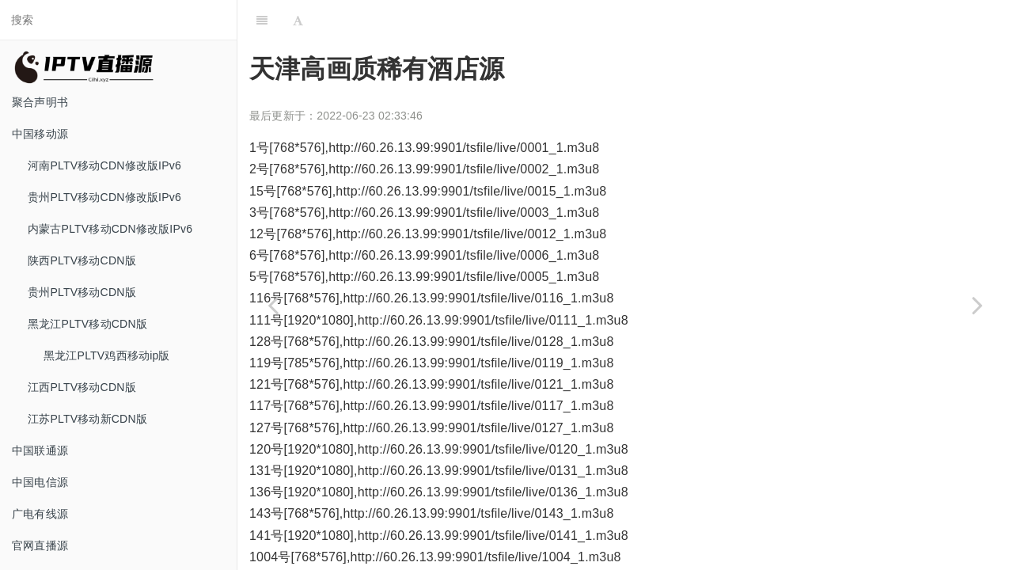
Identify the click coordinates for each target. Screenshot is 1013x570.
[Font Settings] (298, 20)
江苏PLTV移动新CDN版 (87, 418)
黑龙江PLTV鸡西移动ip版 (107, 355)
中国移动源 (40, 133)
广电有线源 (40, 513)
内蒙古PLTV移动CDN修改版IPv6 (110, 228)
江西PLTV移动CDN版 (82, 387)
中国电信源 (40, 482)
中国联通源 (40, 450)
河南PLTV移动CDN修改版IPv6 (104, 165)
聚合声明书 (40, 102)
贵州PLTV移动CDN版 (82, 292)
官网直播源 (40, 545)
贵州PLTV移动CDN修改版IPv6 (104, 197)
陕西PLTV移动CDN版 (82, 260)
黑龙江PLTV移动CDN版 (87, 323)
